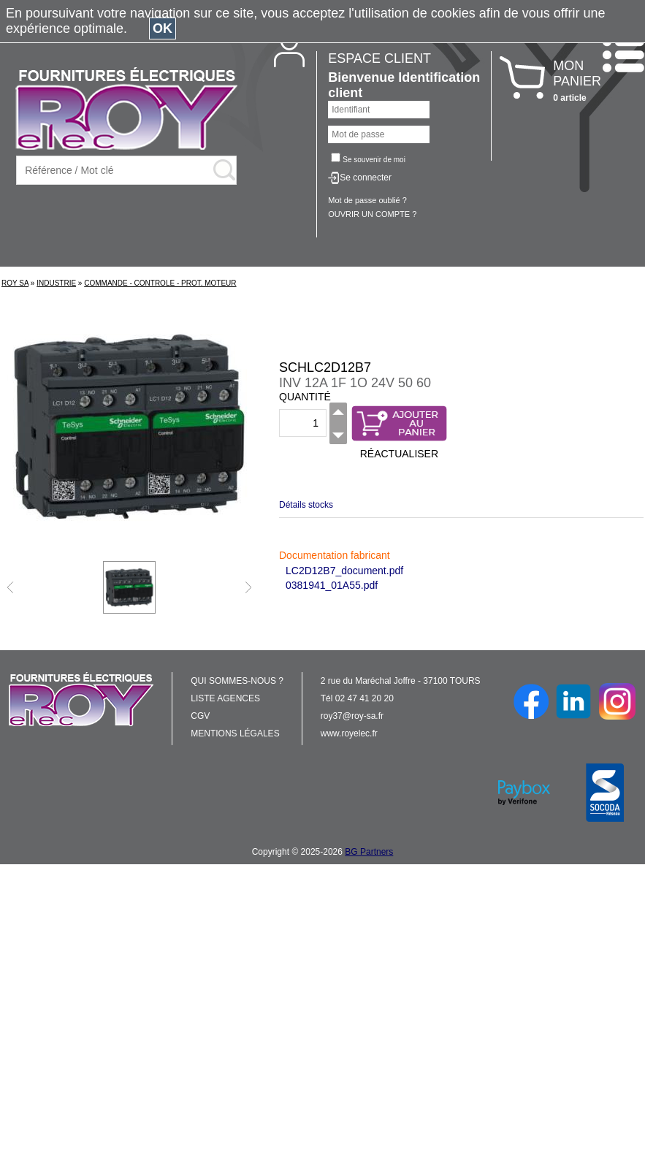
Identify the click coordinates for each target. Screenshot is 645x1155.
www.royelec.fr (349, 733)
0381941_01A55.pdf (332, 585)
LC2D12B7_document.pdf (344, 570)
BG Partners (369, 852)
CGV (200, 716)
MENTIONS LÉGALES (235, 733)
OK (162, 28)
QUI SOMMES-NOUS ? (237, 681)
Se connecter (366, 177)
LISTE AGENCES (225, 698)
